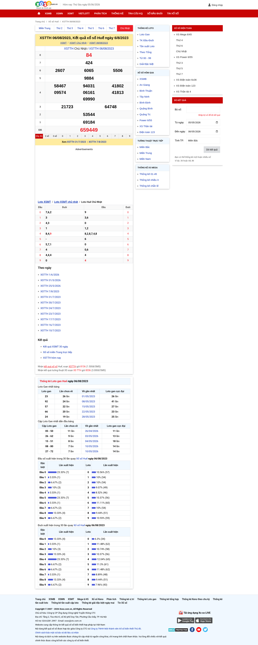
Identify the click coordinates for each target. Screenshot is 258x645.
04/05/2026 (91, 441)
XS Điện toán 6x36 (186, 79)
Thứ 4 (179, 40)
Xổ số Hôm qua (146, 72)
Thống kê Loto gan (146, 599)
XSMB (48, 13)
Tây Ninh (144, 96)
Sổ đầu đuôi (154, 13)
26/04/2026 (91, 431)
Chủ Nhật (181, 51)
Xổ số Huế (81, 458)
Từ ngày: (179, 122)
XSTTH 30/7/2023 (50, 302)
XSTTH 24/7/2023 (50, 308)
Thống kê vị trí (126, 599)
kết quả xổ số (51, 366)
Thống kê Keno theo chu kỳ (196, 599)
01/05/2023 (88, 396)
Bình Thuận (146, 90)
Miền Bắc (145, 147)
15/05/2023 (88, 406)
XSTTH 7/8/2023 (97, 142)
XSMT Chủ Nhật (78, 43)
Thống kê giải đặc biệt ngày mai (98, 602)
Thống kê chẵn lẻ (149, 185)
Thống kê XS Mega (148, 167)
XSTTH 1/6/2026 (49, 274)
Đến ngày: (180, 131)
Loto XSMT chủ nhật (66, 201)
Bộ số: (178, 109)
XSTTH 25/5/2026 (50, 285)
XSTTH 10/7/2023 (50, 330)
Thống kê (117, 13)
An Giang (145, 84)
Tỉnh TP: (179, 140)
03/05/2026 (91, 436)
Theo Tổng (146, 52)
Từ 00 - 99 (145, 58)
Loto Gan (145, 34)
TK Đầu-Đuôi (147, 40)
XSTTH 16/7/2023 (50, 324)
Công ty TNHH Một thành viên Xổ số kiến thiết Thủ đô (115, 628)
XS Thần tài (146, 126)
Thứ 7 (179, 74)
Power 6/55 (146, 120)
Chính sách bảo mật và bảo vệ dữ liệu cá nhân (57, 632)
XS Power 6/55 (184, 57)
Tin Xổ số (173, 13)
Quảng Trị (145, 114)
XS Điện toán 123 (185, 85)
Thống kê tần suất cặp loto (65, 602)
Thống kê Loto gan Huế (53, 381)
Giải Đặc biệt (147, 64)
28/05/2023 (88, 416)
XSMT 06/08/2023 (98, 43)
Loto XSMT (44, 201)
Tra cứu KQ (135, 13)
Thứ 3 (179, 62)
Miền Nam (145, 158)
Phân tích (100, 13)
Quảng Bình (146, 108)
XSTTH (68, 48)
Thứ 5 (179, 68)
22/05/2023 (88, 411)
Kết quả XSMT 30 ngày (55, 346)
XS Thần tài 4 (183, 91)
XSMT (70, 13)
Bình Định (145, 102)
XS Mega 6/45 (184, 34)
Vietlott (84, 13)
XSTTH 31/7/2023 (76, 142)
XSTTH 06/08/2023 (101, 48)
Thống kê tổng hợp (169, 599)
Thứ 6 (179, 45)
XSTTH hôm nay (52, 357)
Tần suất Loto (147, 46)
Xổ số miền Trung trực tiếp (57, 352)
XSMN (59, 13)
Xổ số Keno (97, 599)
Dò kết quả (212, 149)
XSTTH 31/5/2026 (50, 280)
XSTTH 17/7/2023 (50, 319)
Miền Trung (146, 153)
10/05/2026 (91, 446)
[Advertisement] (84, 174)
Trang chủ (40, 599)
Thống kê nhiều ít (149, 179)
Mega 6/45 (83, 599)
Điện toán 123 (147, 132)
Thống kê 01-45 (148, 174)
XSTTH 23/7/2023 (50, 313)
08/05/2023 (88, 401)
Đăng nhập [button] (215, 5)
